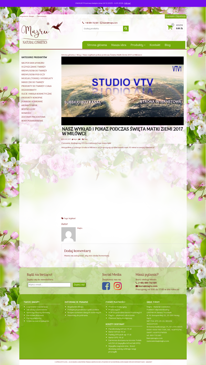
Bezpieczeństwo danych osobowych (84, 312)
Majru (75, 139)
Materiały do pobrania (78, 315)
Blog (168, 45)
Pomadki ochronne (32, 102)
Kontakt (155, 45)
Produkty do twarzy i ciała (36, 86)
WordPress (115, 362)
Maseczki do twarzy (32, 82)
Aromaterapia (29, 105)
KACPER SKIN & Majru (32, 63)
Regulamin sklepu (75, 307)
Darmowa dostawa (35, 315)
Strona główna (97, 45)
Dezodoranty (28, 90)
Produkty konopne (31, 98)
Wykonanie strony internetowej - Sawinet (136, 362)
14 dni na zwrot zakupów (37, 321)
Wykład (72, 218)
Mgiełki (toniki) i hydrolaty (37, 78)
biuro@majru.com (108, 22)
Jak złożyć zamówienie (36, 309)
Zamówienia (41, 16)
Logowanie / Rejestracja (176, 16)
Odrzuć (127, 3)
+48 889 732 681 (90, 22)
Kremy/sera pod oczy (33, 75)
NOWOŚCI (26, 113)
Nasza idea (118, 45)
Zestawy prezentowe (33, 117)
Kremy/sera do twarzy (34, 71)
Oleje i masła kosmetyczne (36, 94)
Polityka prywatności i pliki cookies (83, 309)
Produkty (138, 45)
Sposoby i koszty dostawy (38, 312)
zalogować (79, 255)
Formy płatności (33, 318)
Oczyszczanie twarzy (33, 67)
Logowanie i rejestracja (37, 307)
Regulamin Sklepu (27, 16)
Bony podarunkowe (32, 121)
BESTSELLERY (28, 109)
